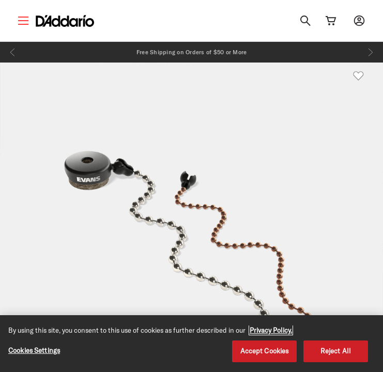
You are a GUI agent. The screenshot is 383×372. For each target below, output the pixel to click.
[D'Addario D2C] (65, 21)
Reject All (335, 351)
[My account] (359, 20)
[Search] (305, 20)
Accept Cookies (264, 351)
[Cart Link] (331, 20)
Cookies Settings (34, 350)
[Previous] (12, 52)
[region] (191, 343)
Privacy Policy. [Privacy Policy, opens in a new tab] (271, 330)
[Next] (371, 52)
